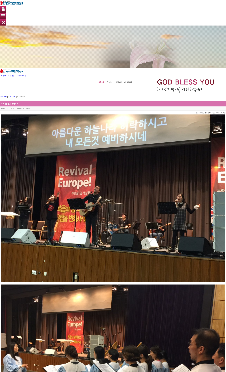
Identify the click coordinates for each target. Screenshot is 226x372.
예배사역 (106, 322)
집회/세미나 (68, 324)
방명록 (144, 322)
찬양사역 (106, 324)
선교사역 (106, 333)
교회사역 (106, 318)
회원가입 (160, 5)
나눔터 (144, 318)
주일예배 (67, 322)
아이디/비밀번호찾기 (167, 324)
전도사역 (106, 331)
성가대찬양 (68, 326)
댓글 (48, 294)
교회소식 (113, 45)
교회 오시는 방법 (50, 331)
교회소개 (48, 318)
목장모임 (106, 329)
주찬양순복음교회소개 (52, 322)
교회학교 (87, 318)
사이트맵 (173, 5)
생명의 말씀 (69, 318)
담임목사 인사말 (50, 324)
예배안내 (48, 329)
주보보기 (125, 324)
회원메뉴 (164, 318)
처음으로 (153, 5)
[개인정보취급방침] (85, 348)
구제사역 (106, 326)
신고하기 (169, 288)
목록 (174, 294)
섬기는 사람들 (49, 326)
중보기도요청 (146, 326)
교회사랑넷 (139, 350)
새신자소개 (126, 329)
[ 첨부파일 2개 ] (174, 68)
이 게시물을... (177, 288)
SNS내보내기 (50, 288)
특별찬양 (67, 329)
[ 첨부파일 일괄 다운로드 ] (159, 68)
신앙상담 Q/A (146, 324)
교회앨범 (125, 326)
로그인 (167, 5)
